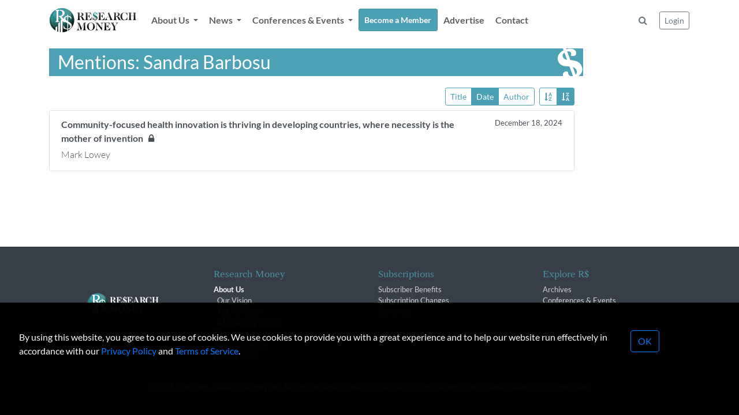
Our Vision (234, 300)
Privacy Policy (128, 362)
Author (516, 95)
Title (458, 95)
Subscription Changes (413, 300)
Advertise (463, 19)
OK (645, 353)
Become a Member (397, 20)
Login (674, 20)
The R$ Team (239, 311)
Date (485, 95)
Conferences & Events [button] (299, 19)
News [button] (221, 19)
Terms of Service (206, 362)
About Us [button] (171, 19)
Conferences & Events (579, 300)
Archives (557, 289)
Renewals (394, 311)
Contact (511, 19)
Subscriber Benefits (410, 289)
